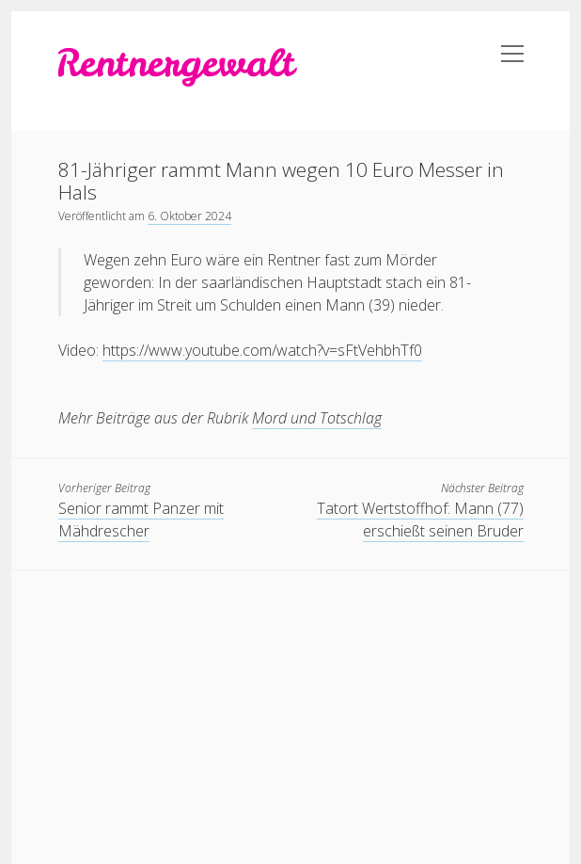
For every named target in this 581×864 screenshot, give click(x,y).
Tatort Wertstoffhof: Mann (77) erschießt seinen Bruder (420, 519)
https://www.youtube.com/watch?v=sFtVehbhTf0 (262, 350)
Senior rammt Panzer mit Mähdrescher (141, 519)
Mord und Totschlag (317, 418)
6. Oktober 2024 (189, 216)
